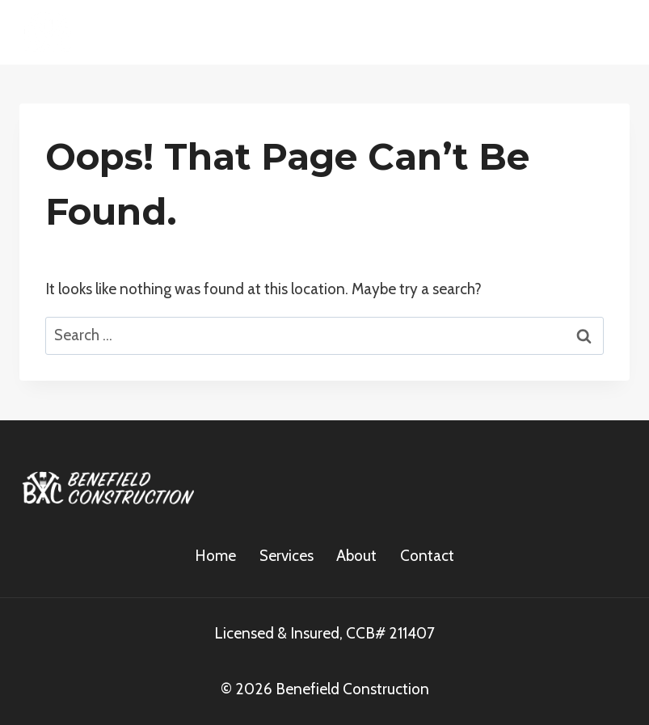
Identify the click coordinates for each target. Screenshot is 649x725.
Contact (427, 555)
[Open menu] (611, 31)
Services (286, 555)
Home (215, 555)
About (356, 555)
